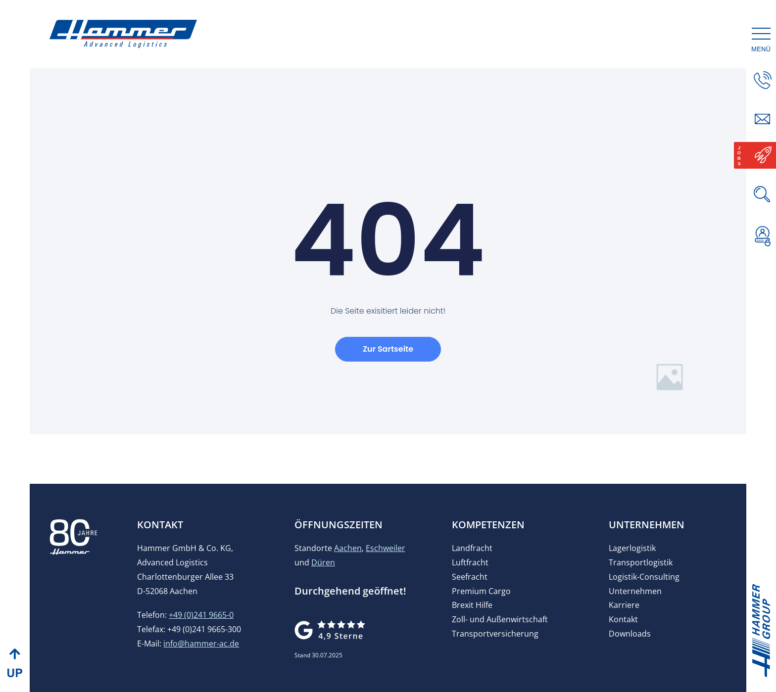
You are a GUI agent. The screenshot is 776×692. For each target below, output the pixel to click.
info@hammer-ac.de (201, 657)
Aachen (348, 562)
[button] (762, 272)
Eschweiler (385, 562)
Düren (323, 576)
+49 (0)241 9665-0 (201, 629)
